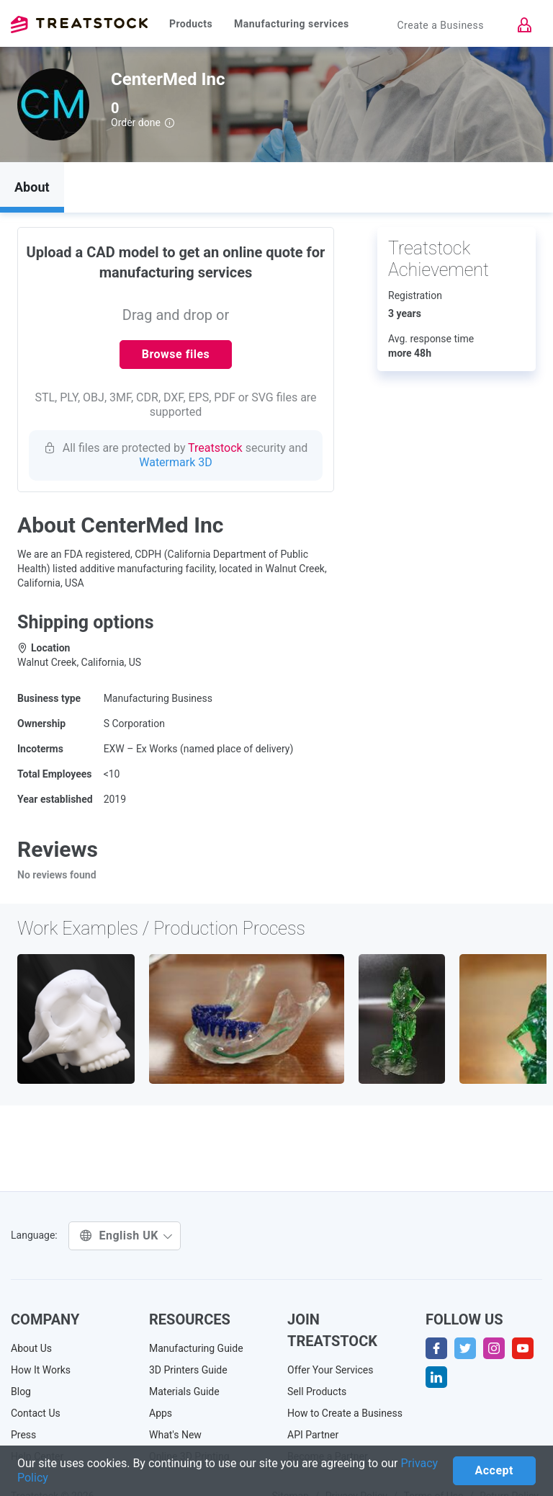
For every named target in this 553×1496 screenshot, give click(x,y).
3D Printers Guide (188, 1370)
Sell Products (316, 1391)
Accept (494, 1470)
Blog (21, 1391)
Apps (160, 1413)
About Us (31, 1348)
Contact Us (35, 1413)
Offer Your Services (330, 1370)
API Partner (312, 1435)
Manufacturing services (291, 24)
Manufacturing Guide (196, 1348)
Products (190, 24)
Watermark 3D (175, 462)
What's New (175, 1435)
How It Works (41, 1370)
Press (23, 1435)
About (32, 187)
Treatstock (79, 24)
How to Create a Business (345, 1413)
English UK (126, 1235)
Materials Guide (184, 1391)
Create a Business (440, 25)
